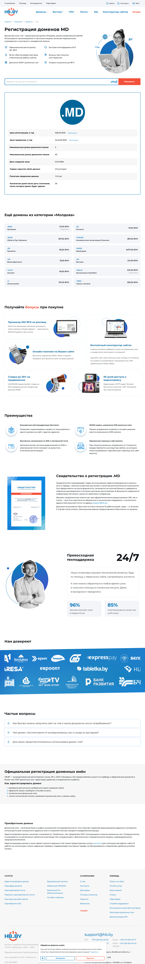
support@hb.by (100, 503)
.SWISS (79, 248)
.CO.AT (10, 270)
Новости (84, 899)
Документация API (119, 917)
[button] (72, 723)
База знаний (116, 890)
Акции (136, 12)
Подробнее (94, 952)
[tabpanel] (72, 143)
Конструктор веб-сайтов (16, 899)
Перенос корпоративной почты (20, 895)
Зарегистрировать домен (17, 881)
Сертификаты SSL (13, 903)
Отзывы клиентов (88, 895)
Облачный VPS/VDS (56, 886)
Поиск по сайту (117, 881)
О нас (83, 881)
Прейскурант (72, 133)
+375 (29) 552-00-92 (100, 940)
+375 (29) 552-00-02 (128, 943)
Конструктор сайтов (115, 12)
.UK (8, 259)
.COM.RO (79, 237)
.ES (77, 227)
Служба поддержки (119, 903)
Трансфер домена (13, 886)
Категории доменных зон (122, 912)
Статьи (113, 895)
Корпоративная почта (15, 890)
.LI (8, 281)
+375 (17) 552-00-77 (128, 940)
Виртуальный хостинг (57, 881)
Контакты (84, 886)
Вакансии (84, 903)
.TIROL (79, 281)
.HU (77, 259)
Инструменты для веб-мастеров (125, 908)
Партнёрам (115, 899)
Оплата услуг (116, 886)
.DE (8, 248)
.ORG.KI (79, 270)
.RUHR (9, 237)
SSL (96, 12)
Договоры (85, 890)
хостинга (97, 843)
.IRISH (9, 227)
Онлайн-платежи (55, 897)
